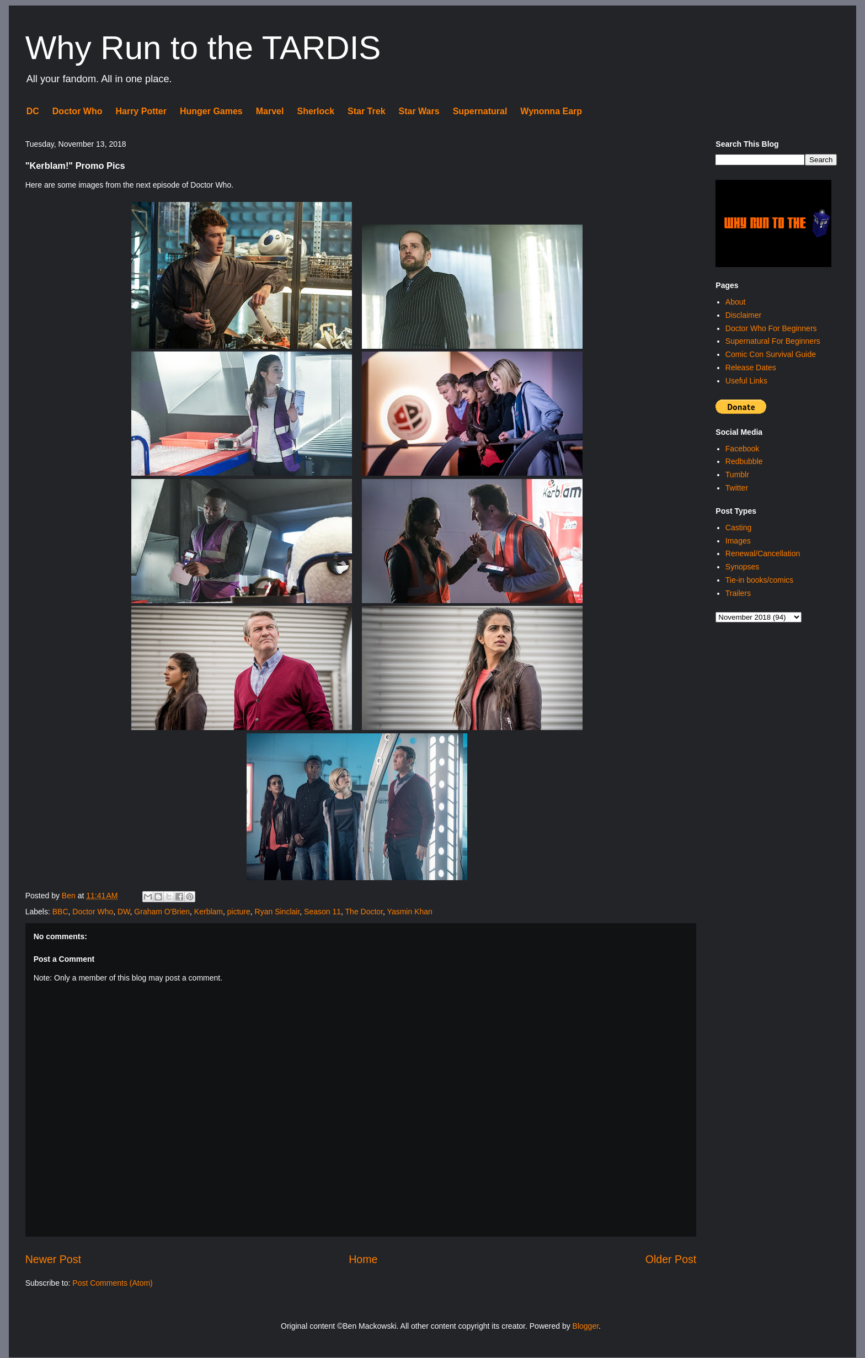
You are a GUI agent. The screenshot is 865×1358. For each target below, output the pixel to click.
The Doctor (364, 911)
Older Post (671, 1259)
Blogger (586, 1326)
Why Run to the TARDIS (203, 47)
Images (738, 540)
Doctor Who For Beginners (771, 328)
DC (32, 111)
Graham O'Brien (162, 911)
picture (238, 911)
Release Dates (750, 367)
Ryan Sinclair (277, 911)
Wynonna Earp (551, 111)
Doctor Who (77, 111)
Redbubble (744, 461)
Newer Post (53, 1259)
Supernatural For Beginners (772, 341)
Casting (738, 527)
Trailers (738, 593)
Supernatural (480, 111)
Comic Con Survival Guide (770, 354)
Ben (70, 895)
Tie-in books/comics (759, 580)
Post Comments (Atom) (112, 1283)
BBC (60, 911)
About (735, 301)
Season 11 (322, 911)
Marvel (270, 111)
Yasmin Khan (409, 911)
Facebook (742, 448)
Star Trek (366, 111)
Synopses (742, 566)
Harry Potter (140, 111)
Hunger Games (211, 111)
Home (363, 1259)
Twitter (736, 487)
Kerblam (208, 911)
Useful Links (746, 380)
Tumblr (737, 474)
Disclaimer (743, 315)
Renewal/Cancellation (762, 553)
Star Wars (419, 111)
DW (124, 911)
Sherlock (315, 111)
